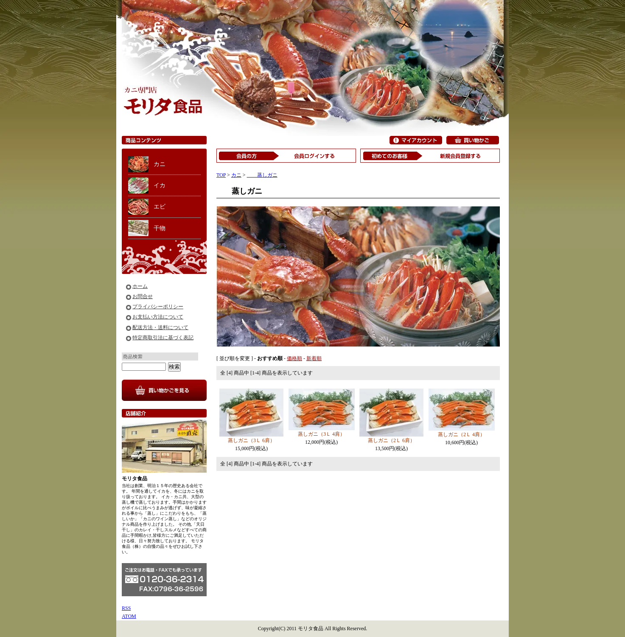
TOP (221, 175)
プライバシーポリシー (157, 307)
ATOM (129, 616)
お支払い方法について (157, 317)
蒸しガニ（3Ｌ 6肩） (251, 440)
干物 (159, 228)
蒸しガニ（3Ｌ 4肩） (321, 434)
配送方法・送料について (160, 327)
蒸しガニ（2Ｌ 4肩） (461, 434)
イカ (159, 185)
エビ (159, 206)
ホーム (140, 286)
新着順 (314, 358)
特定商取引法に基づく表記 (162, 338)
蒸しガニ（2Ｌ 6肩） (391, 440)
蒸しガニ (262, 175)
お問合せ (142, 296)
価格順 (294, 358)
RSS (126, 608)
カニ (159, 164)
